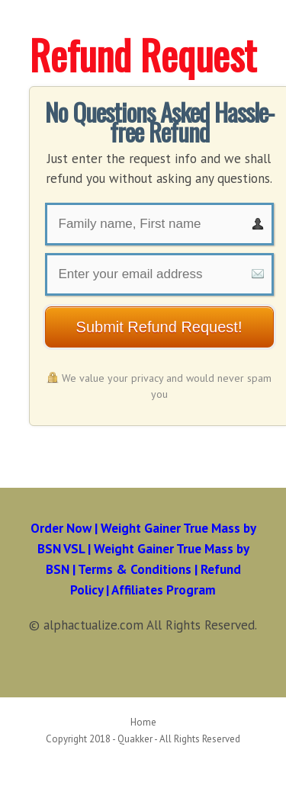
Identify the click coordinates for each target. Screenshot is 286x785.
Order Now (61, 528)
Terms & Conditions (134, 569)
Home (143, 722)
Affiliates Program (163, 590)
